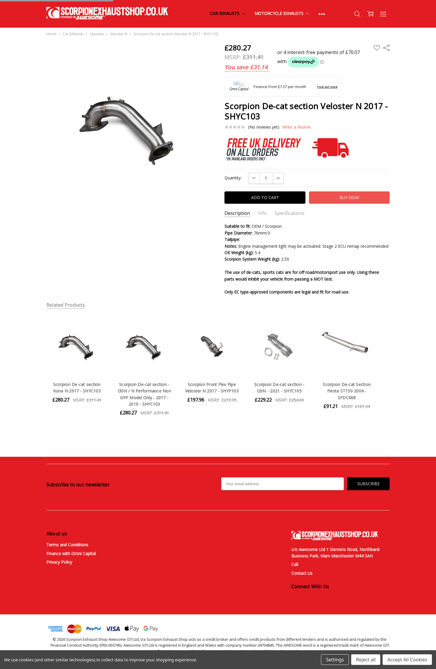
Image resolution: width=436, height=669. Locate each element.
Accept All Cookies (407, 659)
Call (294, 564)
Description (237, 213)
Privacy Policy (59, 562)
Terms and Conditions (67, 544)
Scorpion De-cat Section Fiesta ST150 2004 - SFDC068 (347, 391)
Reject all (366, 659)
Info (262, 213)
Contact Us (301, 573)
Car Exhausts (227, 13)
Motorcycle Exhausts (282, 13)
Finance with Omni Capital (71, 553)
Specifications (290, 213)
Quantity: (232, 178)
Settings (335, 659)
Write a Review (297, 127)
